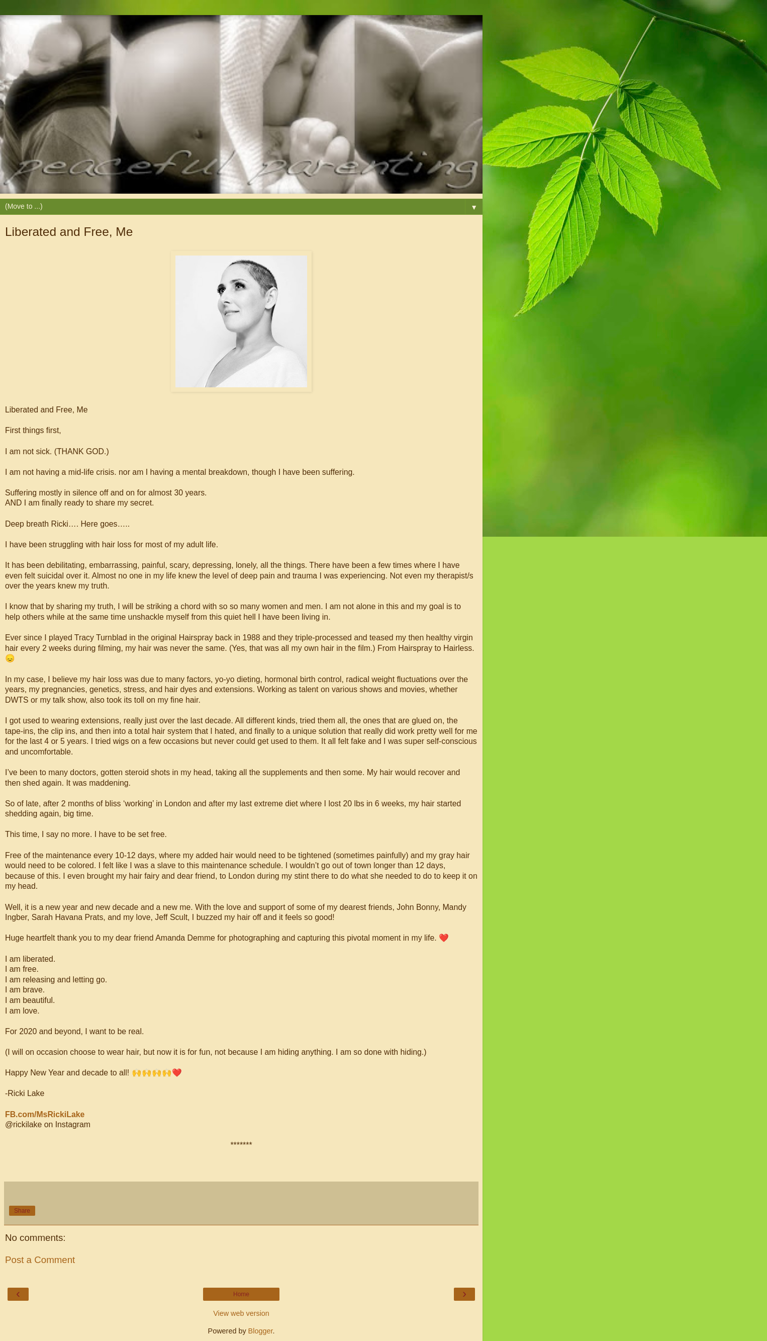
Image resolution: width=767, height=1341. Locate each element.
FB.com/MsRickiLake (44, 1114)
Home (241, 1294)
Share (22, 1210)
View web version (241, 1313)
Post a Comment (40, 1259)
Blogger (260, 1331)
